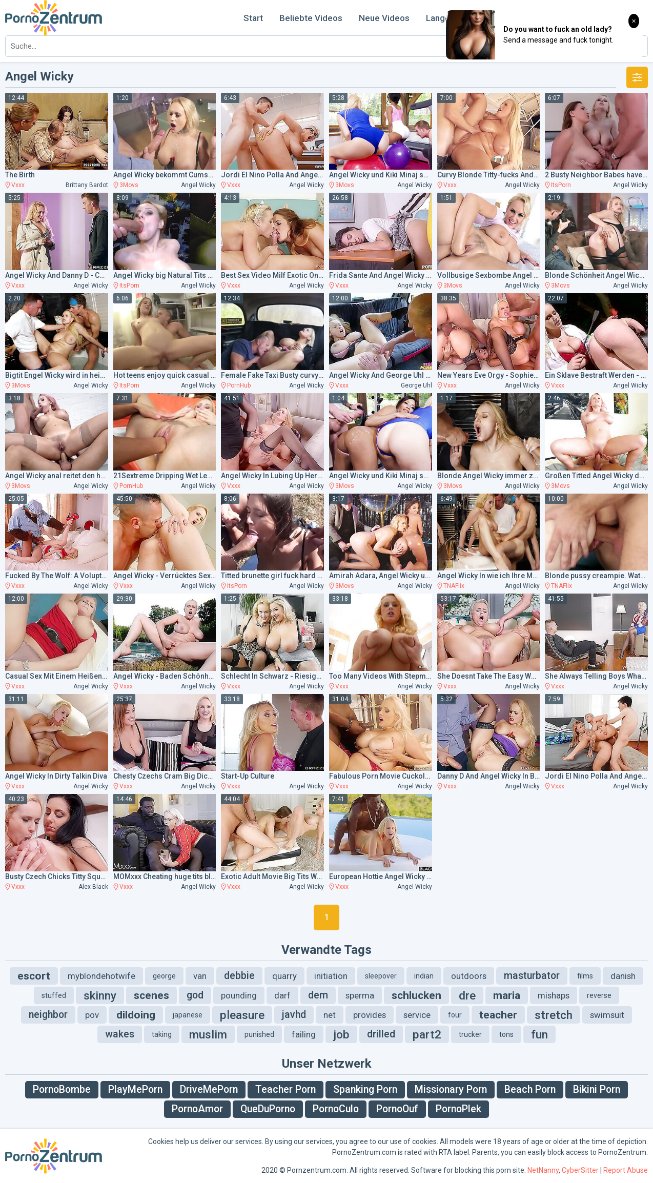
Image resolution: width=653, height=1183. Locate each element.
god (195, 995)
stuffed (54, 995)
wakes (119, 1034)
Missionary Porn (451, 1089)
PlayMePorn (135, 1089)
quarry (284, 976)
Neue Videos (384, 18)
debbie (239, 976)
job (341, 1034)
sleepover (381, 976)
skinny (100, 995)
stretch (554, 1015)
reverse (599, 995)
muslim (208, 1034)
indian (424, 976)
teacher (498, 1015)
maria (506, 995)
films (585, 976)
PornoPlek (458, 1109)
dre (467, 995)
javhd (294, 1015)
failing (304, 1034)
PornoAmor (197, 1109)
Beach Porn (530, 1089)
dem (318, 995)
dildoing (135, 1015)
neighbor (48, 1015)
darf (282, 995)
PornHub (239, 385)
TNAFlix (453, 585)
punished (259, 1034)
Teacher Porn (285, 1089)
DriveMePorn (209, 1089)
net (329, 1015)
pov (92, 1015)
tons (506, 1034)
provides (369, 1015)
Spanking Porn (365, 1089)
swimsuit (607, 1015)
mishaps (553, 995)
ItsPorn (561, 185)
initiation (331, 976)
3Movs (128, 185)
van (200, 976)
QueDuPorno (267, 1109)
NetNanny (543, 1170)
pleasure (242, 1015)
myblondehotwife (101, 976)
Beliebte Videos (310, 18)
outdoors (468, 976)
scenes (151, 995)
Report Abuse (625, 1170)
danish (623, 976)
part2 (427, 1034)
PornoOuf (397, 1109)
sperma (359, 995)
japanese (187, 1015)
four (455, 1015)
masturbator (532, 976)
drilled (381, 1034)
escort (33, 976)
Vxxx (18, 185)
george (164, 976)
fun (539, 1034)
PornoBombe (62, 1089)
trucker (470, 1034)
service (417, 1015)
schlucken (416, 995)
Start (253, 18)
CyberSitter (580, 1170)
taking (162, 1034)
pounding (239, 995)
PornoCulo (336, 1109)
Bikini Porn (596, 1089)
